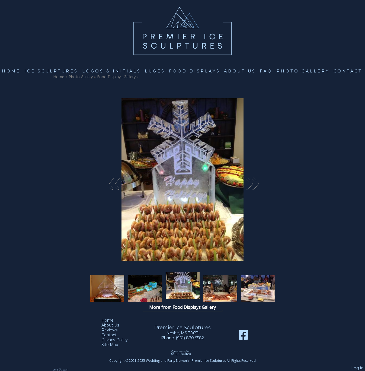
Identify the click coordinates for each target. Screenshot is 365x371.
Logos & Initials (111, 71)
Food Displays (194, 71)
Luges (155, 71)
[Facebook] (243, 337)
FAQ (266, 71)
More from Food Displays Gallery (182, 307)
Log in (357, 368)
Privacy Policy (119, 339)
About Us (240, 71)
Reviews (113, 330)
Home (11, 71)
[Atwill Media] (182, 352)
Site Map (114, 344)
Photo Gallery (303, 71)
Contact (348, 71)
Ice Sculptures (51, 71)
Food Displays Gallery (117, 76)
